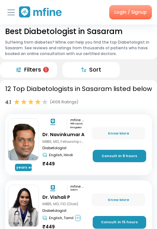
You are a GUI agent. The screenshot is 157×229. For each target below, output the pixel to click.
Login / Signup (130, 12)
